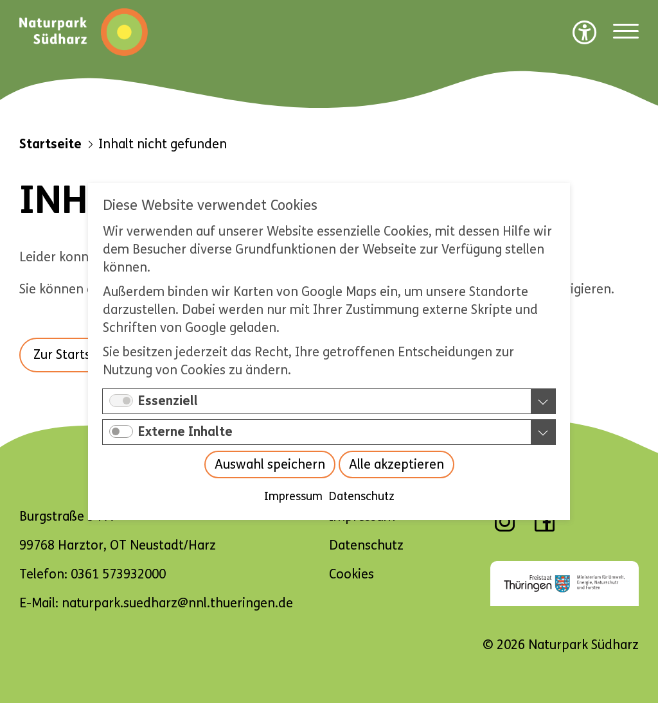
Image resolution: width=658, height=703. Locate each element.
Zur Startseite (73, 354)
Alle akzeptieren (396, 464)
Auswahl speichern (270, 464)
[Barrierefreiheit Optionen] (584, 32)
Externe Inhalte (185, 431)
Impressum (293, 496)
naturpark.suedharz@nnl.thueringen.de (177, 603)
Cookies (351, 574)
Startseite (50, 144)
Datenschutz (362, 496)
